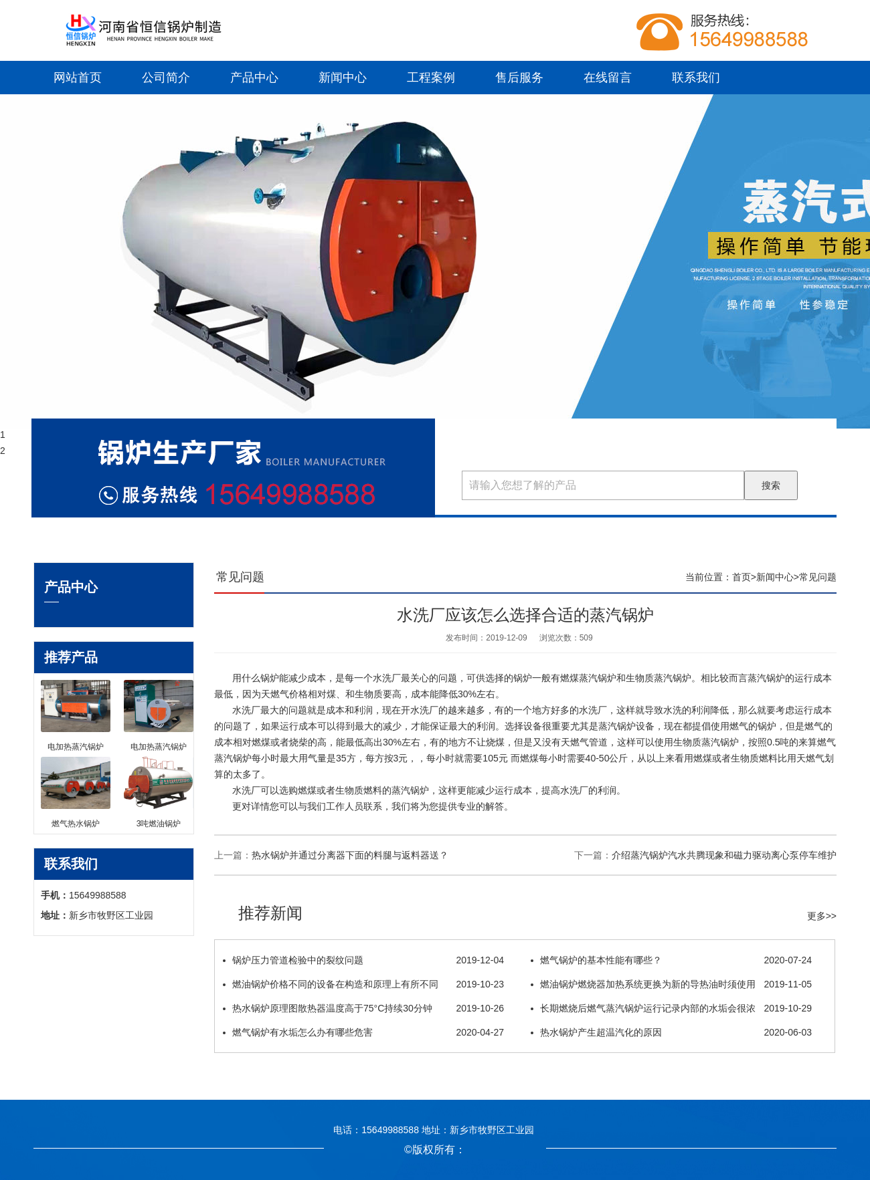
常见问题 (818, 577)
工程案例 (431, 77)
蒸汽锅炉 (672, 678)
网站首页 (78, 77)
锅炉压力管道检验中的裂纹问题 (363, 960)
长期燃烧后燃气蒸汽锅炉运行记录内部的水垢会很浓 (671, 1008)
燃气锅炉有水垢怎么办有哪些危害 (363, 1032)
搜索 (771, 485)
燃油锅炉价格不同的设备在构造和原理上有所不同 (363, 984)
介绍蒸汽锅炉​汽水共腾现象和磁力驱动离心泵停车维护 (724, 855)
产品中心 (254, 77)
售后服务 (519, 77)
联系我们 (696, 77)
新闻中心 (343, 77)
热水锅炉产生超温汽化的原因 (671, 1032)
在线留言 (608, 77)
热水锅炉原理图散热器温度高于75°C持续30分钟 (363, 1008)
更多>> (822, 916)
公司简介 (166, 77)
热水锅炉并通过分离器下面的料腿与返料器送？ (350, 855)
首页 (741, 577)
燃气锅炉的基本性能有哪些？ (671, 960)
